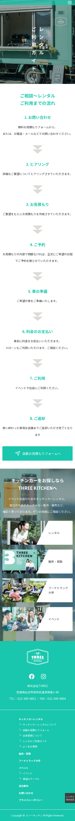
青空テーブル (31, 778)
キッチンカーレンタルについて (39, 724)
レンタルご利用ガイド (35, 741)
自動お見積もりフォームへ (37, 453)
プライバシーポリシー (31, 800)
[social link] (32, 676)
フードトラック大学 (29, 760)
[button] (70, 2)
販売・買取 (55, 562)
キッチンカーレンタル (31, 719)
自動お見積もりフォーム (36, 730)
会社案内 (23, 785)
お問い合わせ (26, 793)
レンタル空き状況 (70, 798)
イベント (54, 619)
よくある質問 (30, 746)
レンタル (54, 533)
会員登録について (32, 735)
